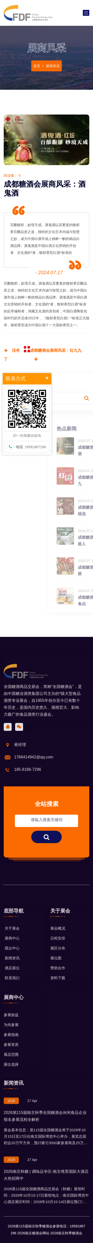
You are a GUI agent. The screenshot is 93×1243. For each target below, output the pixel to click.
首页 (36, 68)
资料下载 (57, 1015)
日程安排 (57, 975)
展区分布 (57, 985)
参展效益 (11, 1052)
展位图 (56, 995)
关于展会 (12, 965)
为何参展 (11, 1062)
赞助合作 (57, 1005)
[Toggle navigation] (86, 13)
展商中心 (12, 975)
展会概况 (57, 965)
